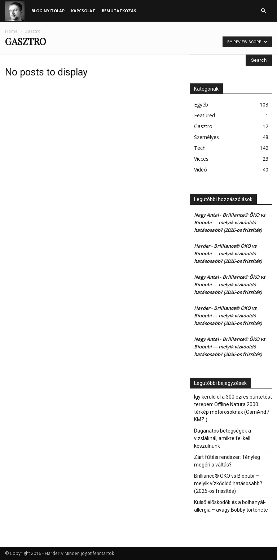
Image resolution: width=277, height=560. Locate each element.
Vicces (201, 158)
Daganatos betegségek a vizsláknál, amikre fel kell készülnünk (222, 438)
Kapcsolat (83, 10)
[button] (263, 11)
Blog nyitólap (48, 10)
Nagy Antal (206, 215)
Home (11, 31)
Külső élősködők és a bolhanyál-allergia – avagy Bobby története (231, 506)
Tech (200, 147)
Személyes (206, 137)
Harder (202, 246)
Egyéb (201, 104)
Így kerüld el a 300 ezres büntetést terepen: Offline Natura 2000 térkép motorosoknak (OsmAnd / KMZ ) (233, 408)
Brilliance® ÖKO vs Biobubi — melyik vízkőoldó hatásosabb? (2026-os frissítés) (229, 222)
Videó (200, 169)
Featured (204, 115)
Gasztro (203, 126)
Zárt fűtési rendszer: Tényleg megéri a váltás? (227, 461)
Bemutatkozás (119, 10)
